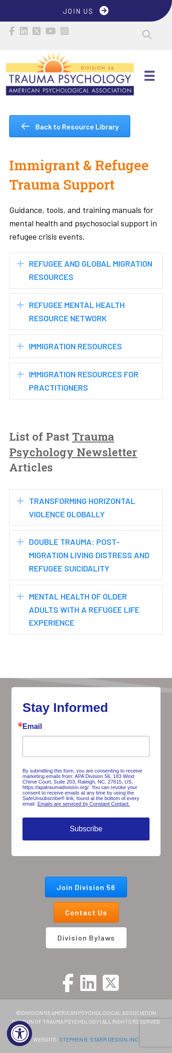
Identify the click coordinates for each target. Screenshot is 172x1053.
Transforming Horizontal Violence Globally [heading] (82, 507)
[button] (147, 34)
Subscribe (86, 829)
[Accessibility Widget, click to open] (19, 1033)
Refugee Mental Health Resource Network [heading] (77, 311)
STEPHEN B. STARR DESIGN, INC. (99, 1039)
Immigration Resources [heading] (75, 346)
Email (32, 726)
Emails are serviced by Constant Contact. (83, 804)
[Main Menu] (149, 75)
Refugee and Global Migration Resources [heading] (90, 270)
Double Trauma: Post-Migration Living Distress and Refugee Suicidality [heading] (89, 555)
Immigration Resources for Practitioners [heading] (84, 380)
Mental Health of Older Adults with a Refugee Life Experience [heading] (84, 609)
